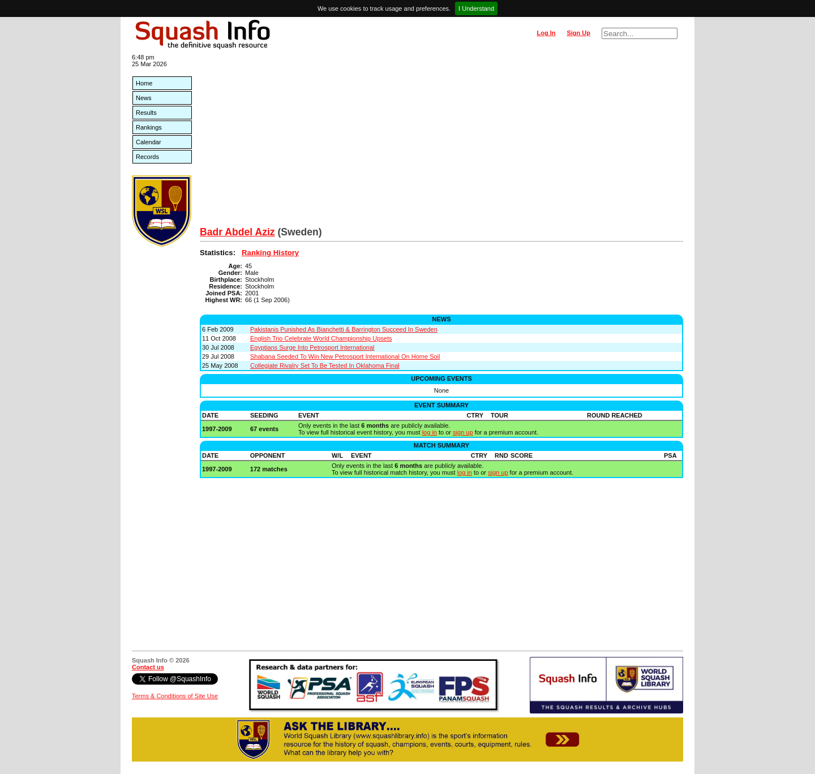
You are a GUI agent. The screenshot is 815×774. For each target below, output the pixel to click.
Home (144, 83)
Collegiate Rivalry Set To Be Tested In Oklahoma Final (325, 365)
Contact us (148, 667)
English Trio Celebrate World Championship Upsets (321, 338)
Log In (546, 32)
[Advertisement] (441, 141)
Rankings (149, 127)
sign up (463, 432)
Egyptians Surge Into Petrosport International (312, 347)
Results (146, 112)
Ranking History (270, 252)
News (144, 97)
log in (429, 432)
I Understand (476, 8)
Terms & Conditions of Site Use (175, 696)
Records (147, 156)
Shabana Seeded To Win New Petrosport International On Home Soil (345, 356)
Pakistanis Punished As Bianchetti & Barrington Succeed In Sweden (343, 329)
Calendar (148, 142)
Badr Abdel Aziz (237, 232)
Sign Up (578, 32)
